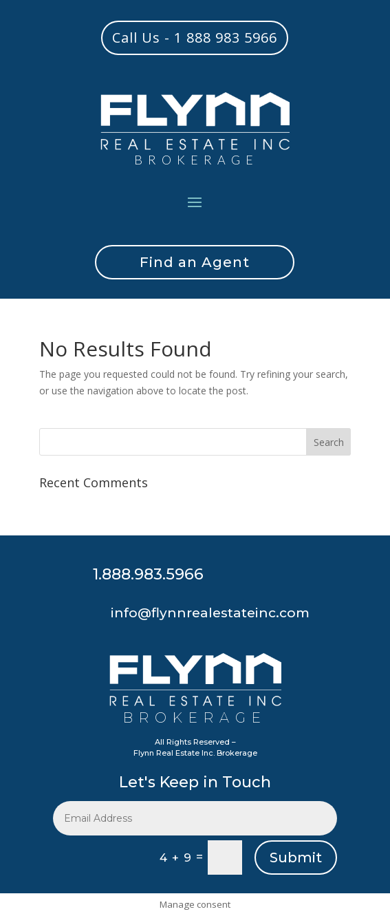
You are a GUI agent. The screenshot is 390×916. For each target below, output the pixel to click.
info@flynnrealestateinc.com (210, 613)
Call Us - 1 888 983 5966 (194, 37)
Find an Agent (195, 262)
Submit (296, 857)
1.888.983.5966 (148, 574)
